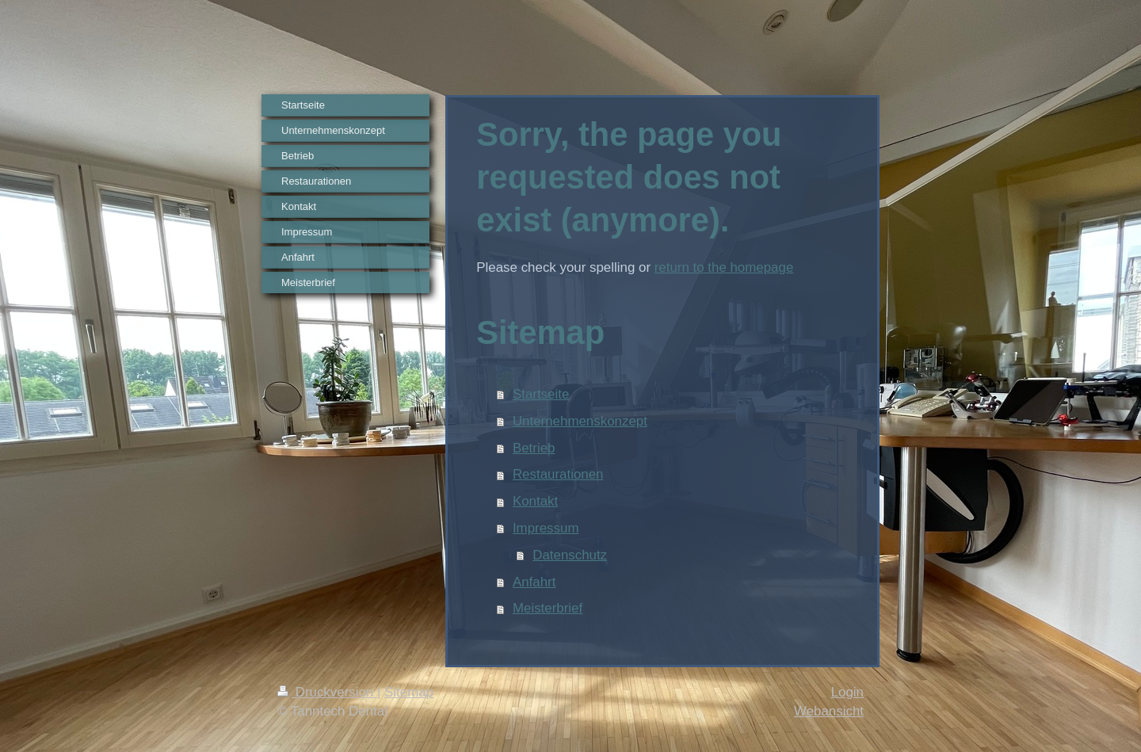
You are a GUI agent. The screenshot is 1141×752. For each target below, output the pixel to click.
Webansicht (829, 711)
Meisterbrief (547, 608)
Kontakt (535, 501)
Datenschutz (569, 555)
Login (847, 692)
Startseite (541, 394)
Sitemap (408, 692)
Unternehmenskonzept (580, 421)
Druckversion (327, 692)
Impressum (546, 528)
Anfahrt (534, 582)
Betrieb (534, 448)
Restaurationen (558, 474)
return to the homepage (724, 267)
